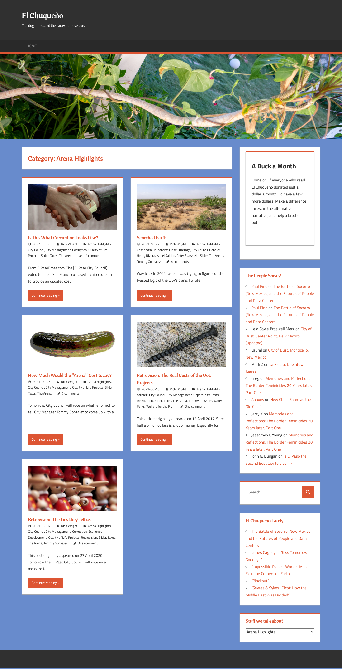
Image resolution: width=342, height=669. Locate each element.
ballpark (142, 394)
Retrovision (145, 400)
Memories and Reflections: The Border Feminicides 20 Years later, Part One (279, 387)
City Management (58, 249)
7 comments (71, 400)
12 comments (93, 255)
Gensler (214, 249)
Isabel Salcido (166, 255)
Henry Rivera (146, 255)
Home (31, 46)
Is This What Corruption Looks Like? (67, 237)
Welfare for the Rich (160, 406)
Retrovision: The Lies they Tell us (63, 519)
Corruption (79, 249)
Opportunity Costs (206, 394)
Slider (44, 255)
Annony (257, 401)
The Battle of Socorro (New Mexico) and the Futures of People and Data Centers (280, 295)
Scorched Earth (153, 237)
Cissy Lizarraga (179, 249)
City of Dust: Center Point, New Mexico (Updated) (279, 337)
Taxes (54, 255)
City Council (36, 249)
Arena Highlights (99, 243)
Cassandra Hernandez (152, 249)
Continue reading (44, 295)
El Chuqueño (44, 15)
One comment (195, 406)
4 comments (180, 261)
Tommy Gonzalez (149, 261)
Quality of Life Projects (88, 394)
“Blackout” (260, 582)
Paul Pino (259, 288)
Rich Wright (69, 243)
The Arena (66, 255)
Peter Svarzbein (187, 255)
